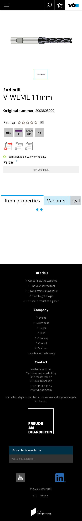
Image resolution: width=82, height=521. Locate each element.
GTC (35, 495)
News (42, 328)
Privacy (44, 495)
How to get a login (42, 296)
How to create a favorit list (43, 290)
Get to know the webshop (42, 280)
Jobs (42, 333)
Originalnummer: (18, 110)
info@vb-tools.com (41, 389)
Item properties (22, 200)
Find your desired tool (42, 285)
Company (42, 338)
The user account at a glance (43, 301)
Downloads (42, 322)
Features (43, 348)
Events (42, 317)
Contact (42, 343)
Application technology (42, 353)
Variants (56, 200)
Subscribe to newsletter (27, 450)
